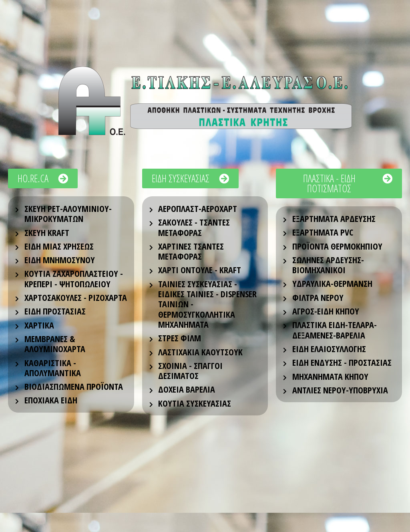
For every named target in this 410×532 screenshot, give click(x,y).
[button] (43, 178)
